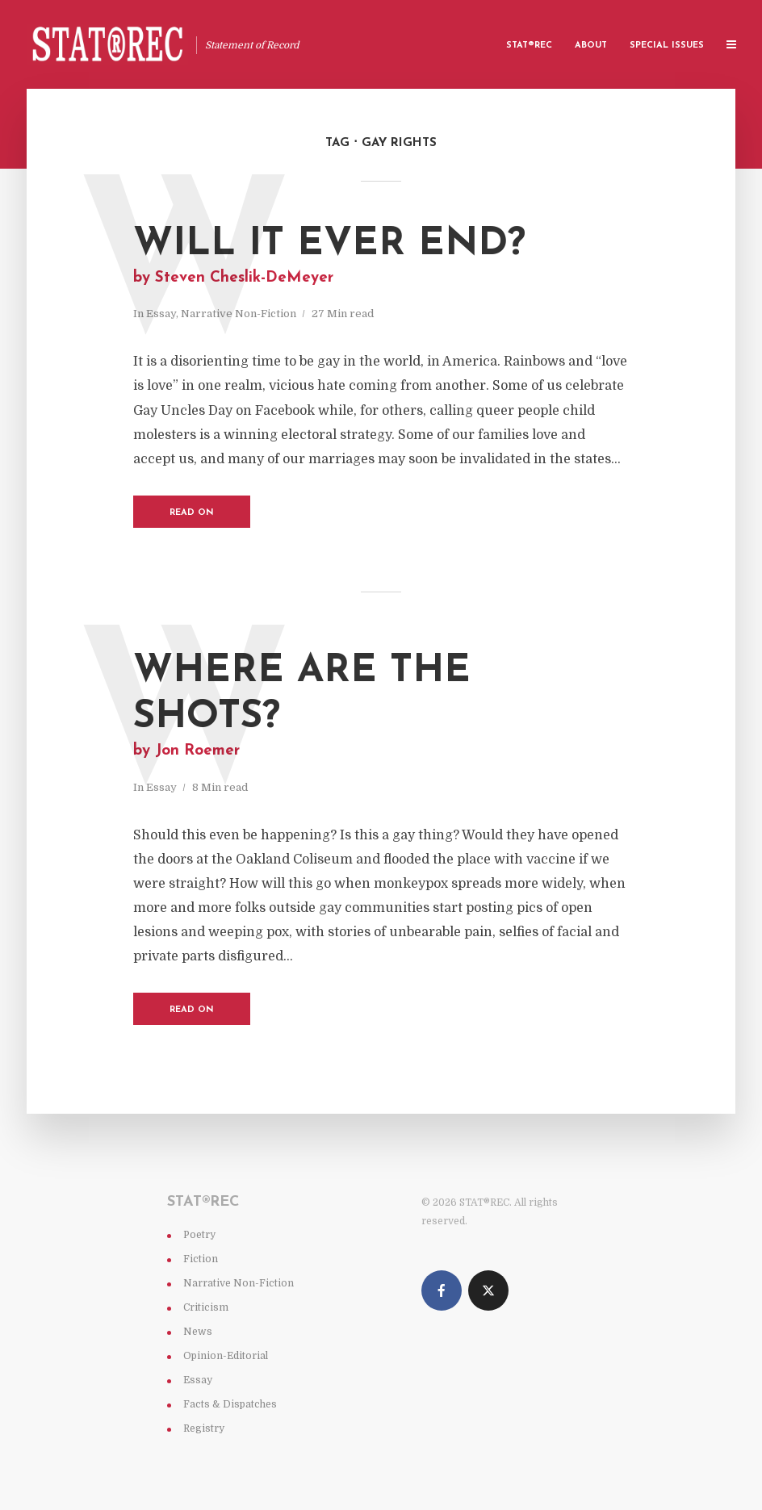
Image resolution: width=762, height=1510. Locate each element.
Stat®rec (529, 45)
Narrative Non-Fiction (238, 313)
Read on (192, 512)
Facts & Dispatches (230, 1404)
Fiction (200, 1259)
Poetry (199, 1234)
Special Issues (667, 45)
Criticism (205, 1307)
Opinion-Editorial (225, 1356)
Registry (203, 1428)
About (591, 45)
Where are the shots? (381, 707)
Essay (161, 313)
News (197, 1331)
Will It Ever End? (381, 256)
